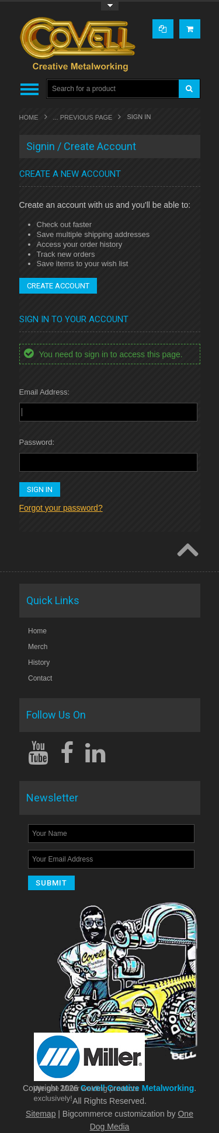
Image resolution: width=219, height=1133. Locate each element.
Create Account (58, 285)
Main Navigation (29, 89)
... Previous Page (83, 117)
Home (29, 117)
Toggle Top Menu (110, 6)
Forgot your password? (61, 508)
